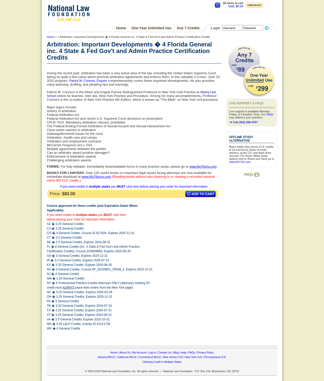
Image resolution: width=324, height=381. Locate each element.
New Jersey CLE (173, 357)
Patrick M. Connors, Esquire (88, 81)
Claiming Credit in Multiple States (162, 361)
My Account (139, 352)
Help (251, 174)
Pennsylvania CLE (215, 357)
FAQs (269, 114)
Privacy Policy (205, 352)
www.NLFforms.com (203, 166)
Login (215, 28)
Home (121, 28)
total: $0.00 (235, 6)
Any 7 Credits (188, 28)
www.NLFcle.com (240, 161)
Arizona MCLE (106, 357)
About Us (124, 352)
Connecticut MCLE (150, 357)
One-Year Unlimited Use (151, 28)
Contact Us (164, 352)
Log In (152, 352)
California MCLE (126, 357)
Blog (175, 352)
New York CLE (193, 357)
